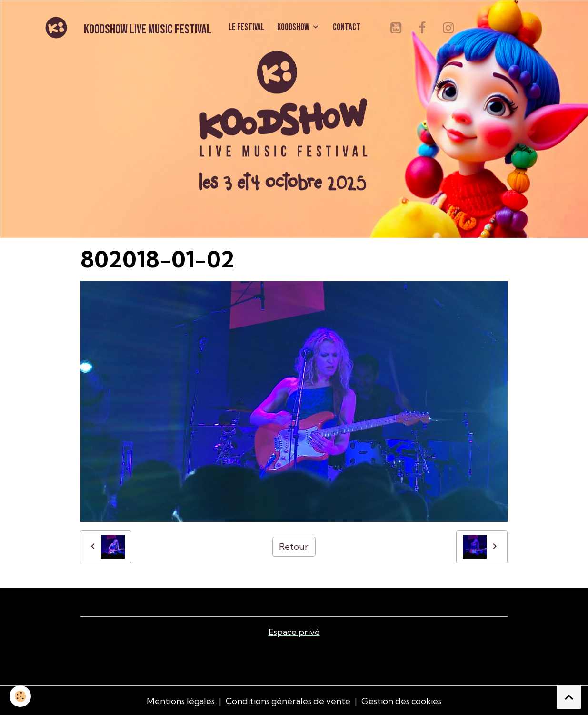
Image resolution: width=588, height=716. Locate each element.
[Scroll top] (569, 697)
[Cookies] (20, 696)
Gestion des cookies (401, 701)
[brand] (126, 28)
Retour (294, 546)
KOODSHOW (294, 27)
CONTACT (346, 27)
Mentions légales (181, 701)
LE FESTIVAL (246, 27)
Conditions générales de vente (288, 701)
